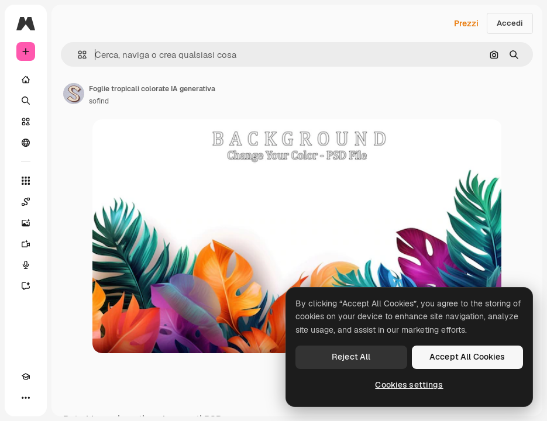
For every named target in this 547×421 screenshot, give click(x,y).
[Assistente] (25, 286)
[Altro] (25, 397)
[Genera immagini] (25, 222)
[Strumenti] (25, 180)
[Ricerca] (25, 100)
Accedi (510, 23)
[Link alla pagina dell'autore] (73, 93)
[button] (77, 54)
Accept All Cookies (467, 356)
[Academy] (25, 376)
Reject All (351, 356)
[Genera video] (25, 243)
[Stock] (25, 121)
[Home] (25, 79)
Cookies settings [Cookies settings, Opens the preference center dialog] (409, 384)
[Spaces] (25, 201)
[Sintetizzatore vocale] (25, 265)
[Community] (25, 142)
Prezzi (466, 23)
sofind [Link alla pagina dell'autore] (99, 101)
